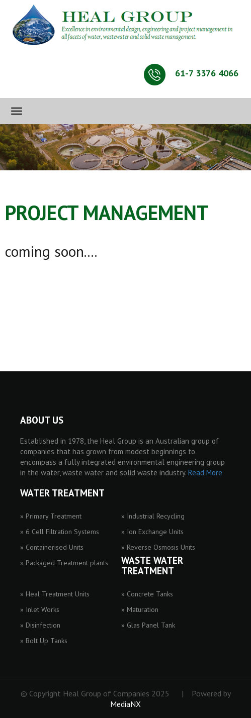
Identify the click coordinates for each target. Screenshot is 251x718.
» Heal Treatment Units (55, 593)
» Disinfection (40, 625)
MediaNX (125, 704)
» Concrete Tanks (147, 593)
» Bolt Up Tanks (43, 640)
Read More (205, 472)
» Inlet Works (39, 609)
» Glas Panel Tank (148, 625)
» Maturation (139, 609)
